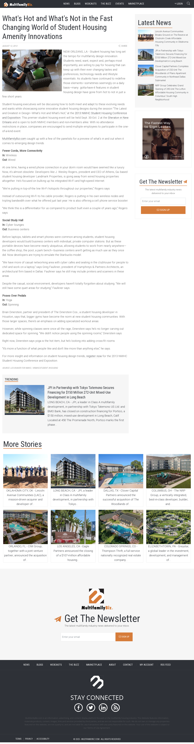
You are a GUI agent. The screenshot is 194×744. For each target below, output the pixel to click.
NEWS (26, 666)
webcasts (91, 3)
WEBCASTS (56, 666)
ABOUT (112, 666)
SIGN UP (124, 638)
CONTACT (128, 666)
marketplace (136, 3)
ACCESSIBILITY (43, 740)
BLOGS (40, 666)
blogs (77, 3)
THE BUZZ (74, 666)
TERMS (18, 740)
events (119, 3)
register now (94, 356)
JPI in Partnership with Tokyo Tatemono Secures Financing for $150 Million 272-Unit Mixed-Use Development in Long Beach (87, 393)
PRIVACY (29, 740)
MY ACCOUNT (147, 666)
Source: (30, 368)
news (66, 3)
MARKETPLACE (94, 666)
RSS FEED (166, 666)
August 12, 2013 (9, 46)
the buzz (106, 3)
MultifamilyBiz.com (14, 138)
